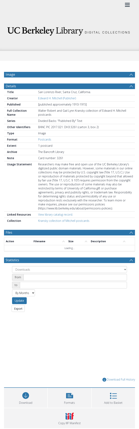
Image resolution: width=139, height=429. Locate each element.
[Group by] (69, 279)
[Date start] (75, 286)
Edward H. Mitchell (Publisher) (57, 108)
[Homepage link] (69, 30)
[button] (69, 406)
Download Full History (118, 389)
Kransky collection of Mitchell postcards (63, 230)
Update (19, 310)
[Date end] (73, 294)
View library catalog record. (55, 224)
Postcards (44, 149)
